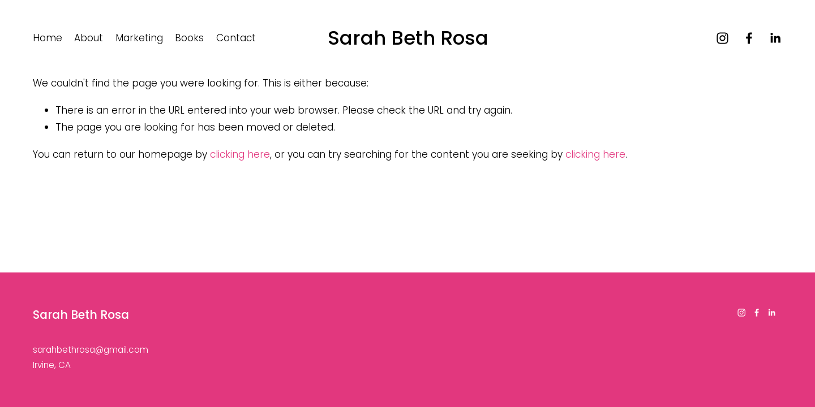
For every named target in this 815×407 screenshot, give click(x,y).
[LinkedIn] (775, 38)
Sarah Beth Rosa (408, 37)
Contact (236, 38)
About (88, 38)
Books (189, 38)
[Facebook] (749, 38)
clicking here (240, 154)
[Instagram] (722, 38)
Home (47, 38)
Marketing (139, 38)
